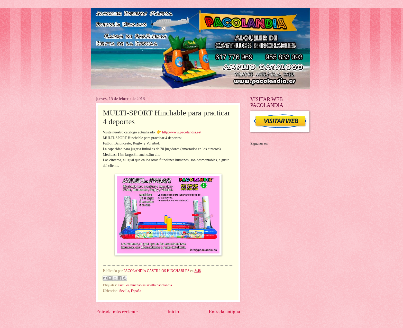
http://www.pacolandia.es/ (181, 132)
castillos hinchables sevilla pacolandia (145, 285)
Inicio (173, 311)
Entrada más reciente (117, 311)
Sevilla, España (130, 291)
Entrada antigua (224, 311)
